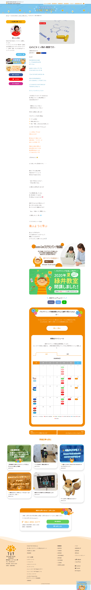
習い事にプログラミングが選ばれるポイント (37, 553)
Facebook (50, 302)
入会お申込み (78, 567)
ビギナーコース (30, 564)
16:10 (62, 392)
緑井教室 (60, 558)
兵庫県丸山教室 (61, 570)
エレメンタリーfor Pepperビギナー (35, 574)
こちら (34, 523)
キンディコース (30, 572)
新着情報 (77, 556)
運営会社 (77, 558)
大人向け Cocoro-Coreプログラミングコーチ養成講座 (33, 582)
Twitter (58, 302)
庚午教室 (60, 563)
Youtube (77, 573)
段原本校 (60, 553)
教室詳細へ (20, 54)
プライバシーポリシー (80, 560)
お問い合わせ (78, 564)
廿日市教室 (60, 565)
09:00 (35, 401)
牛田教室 (60, 556)
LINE (64, 302)
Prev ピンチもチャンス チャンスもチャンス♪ (73, 432)
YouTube (16, 79)
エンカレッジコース (31, 579)
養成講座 (29, 558)
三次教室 (60, 568)
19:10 (62, 383)
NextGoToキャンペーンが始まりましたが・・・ (41, 432)
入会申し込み (57, 532)
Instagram (15, 84)
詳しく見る (57, 328)
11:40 (76, 388)
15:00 (62, 388)
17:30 (62, 390)
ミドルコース (30, 567)
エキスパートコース (31, 569)
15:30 (62, 381)
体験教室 (57, 527)
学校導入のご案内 (31, 556)
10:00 (35, 388)
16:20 (35, 413)
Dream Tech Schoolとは (32, 551)
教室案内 (60, 551)
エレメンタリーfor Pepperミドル (34, 576)
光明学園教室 (61, 560)
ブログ (76, 551)
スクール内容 (30, 562)
